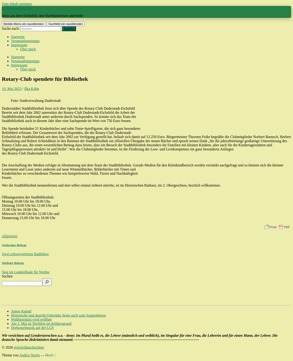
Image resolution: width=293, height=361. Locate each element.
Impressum (19, 45)
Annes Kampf (21, 311)
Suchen (7, 276)
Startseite (18, 37)
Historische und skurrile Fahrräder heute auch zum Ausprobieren (58, 315)
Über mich (28, 49)
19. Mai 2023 (12, 89)
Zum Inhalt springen (17, 4)
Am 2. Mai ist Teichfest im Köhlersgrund (41, 324)
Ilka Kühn (31, 89)
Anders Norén (29, 355)
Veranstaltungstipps (25, 41)
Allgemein (9, 236)
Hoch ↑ (50, 355)
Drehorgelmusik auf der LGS (32, 328)
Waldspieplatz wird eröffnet (31, 319)
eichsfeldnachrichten (17, 8)
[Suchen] (47, 282)
